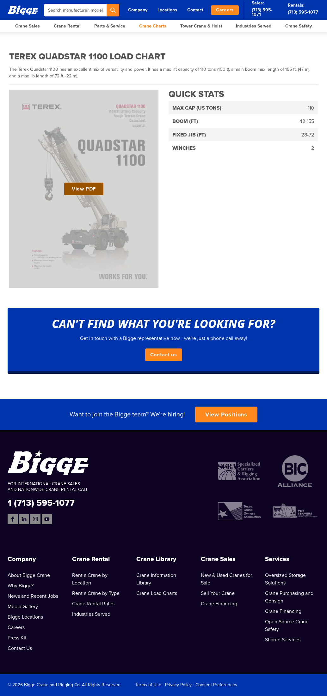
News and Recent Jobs (33, 596)
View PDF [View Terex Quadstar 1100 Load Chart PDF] (84, 189)
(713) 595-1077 (303, 12)
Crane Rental (67, 26)
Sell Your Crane (218, 593)
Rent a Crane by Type (96, 593)
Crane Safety (298, 26)
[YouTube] (47, 519)
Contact (195, 10)
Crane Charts (152, 26)
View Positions (226, 414)
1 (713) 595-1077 (41, 502)
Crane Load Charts (156, 593)
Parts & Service (109, 26)
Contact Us (20, 648)
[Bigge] (23, 10)
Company (137, 10)
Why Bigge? (21, 586)
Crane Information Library (156, 579)
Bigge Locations (25, 617)
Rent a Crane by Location (90, 579)
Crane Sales (27, 26)
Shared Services (282, 640)
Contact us (163, 355)
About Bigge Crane (29, 575)
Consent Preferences (216, 684)
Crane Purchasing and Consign (289, 597)
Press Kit (17, 638)
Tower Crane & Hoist (201, 26)
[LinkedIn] (24, 519)
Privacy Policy (178, 684)
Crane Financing (219, 604)
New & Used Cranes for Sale (226, 579)
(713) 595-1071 (262, 12)
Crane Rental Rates (93, 604)
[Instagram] (35, 519)
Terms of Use (148, 684)
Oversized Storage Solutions (285, 579)
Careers (225, 10)
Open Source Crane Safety (287, 625)
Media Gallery (23, 606)
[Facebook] (13, 519)
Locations (167, 10)
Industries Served (253, 26)
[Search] (113, 10)
